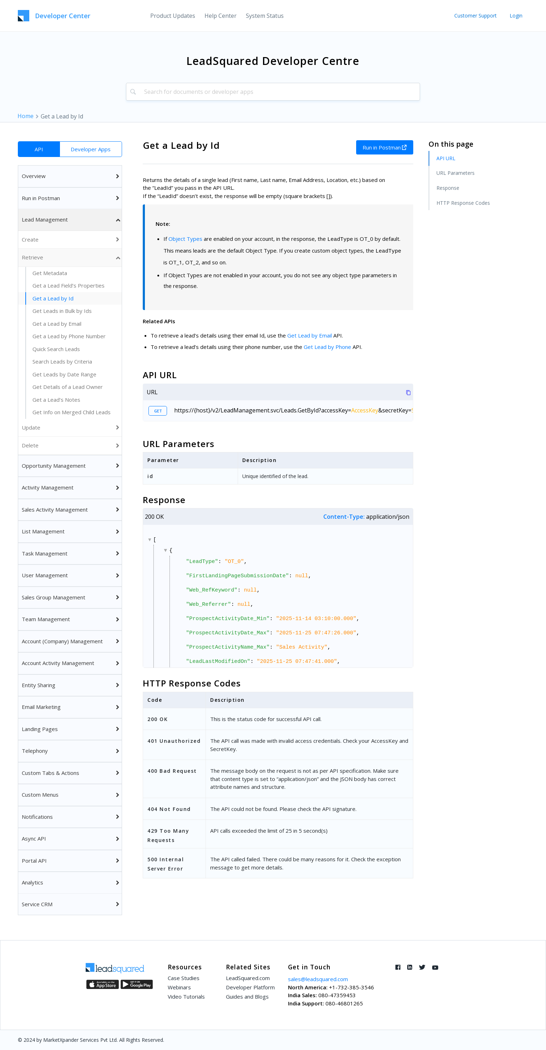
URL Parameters (455, 172)
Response (447, 187)
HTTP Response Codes (463, 202)
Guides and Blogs (247, 996)
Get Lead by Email (309, 335)
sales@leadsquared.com (318, 979)
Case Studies (183, 977)
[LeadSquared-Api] (54, 15)
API (39, 149)
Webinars (179, 987)
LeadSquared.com (248, 977)
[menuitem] (173, 15)
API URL (445, 158)
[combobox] (273, 92)
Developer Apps (91, 149)
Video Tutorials (186, 996)
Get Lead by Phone (327, 346)
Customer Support (475, 15)
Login (516, 15)
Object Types (185, 238)
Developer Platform (250, 987)
